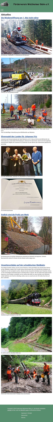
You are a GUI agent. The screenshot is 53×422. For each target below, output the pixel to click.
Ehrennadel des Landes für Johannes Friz (19, 136)
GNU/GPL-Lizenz (24, 410)
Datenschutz (24, 415)
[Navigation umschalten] (2, 10)
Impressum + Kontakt (26, 413)
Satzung (23, 417)
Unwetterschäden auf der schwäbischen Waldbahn (23, 265)
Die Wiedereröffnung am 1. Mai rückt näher (20, 18)
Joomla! (9, 410)
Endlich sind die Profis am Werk (15, 215)
